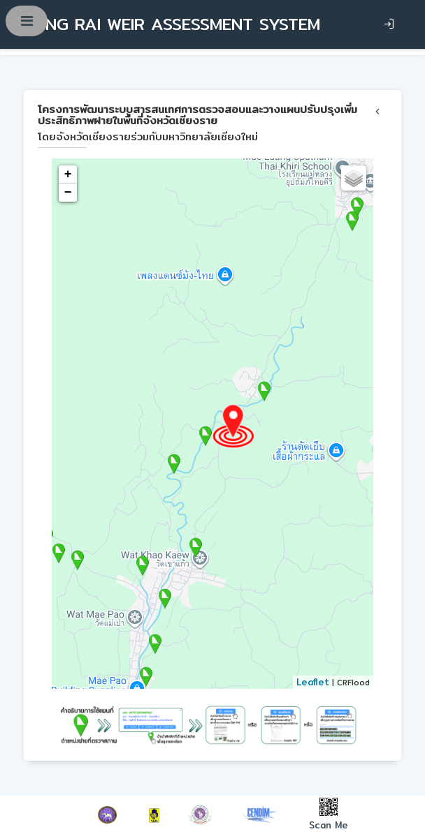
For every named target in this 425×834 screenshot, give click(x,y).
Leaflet (312, 682)
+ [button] (68, 174)
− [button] (68, 192)
